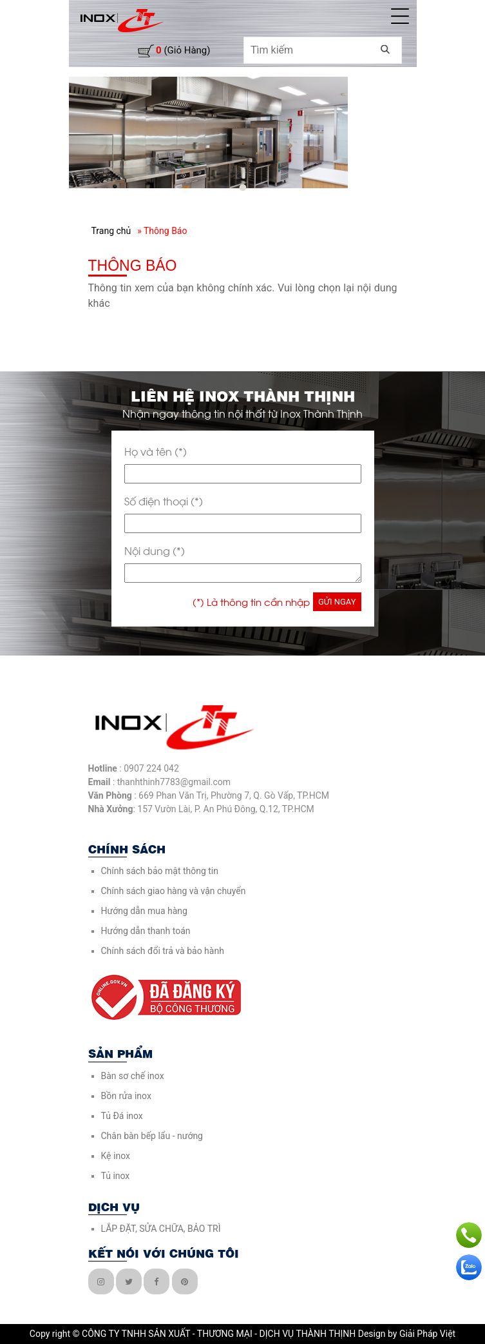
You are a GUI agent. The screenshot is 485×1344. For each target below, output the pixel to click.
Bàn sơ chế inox (132, 1076)
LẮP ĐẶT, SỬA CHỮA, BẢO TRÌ (161, 1228)
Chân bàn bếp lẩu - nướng (152, 1136)
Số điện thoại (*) (163, 500)
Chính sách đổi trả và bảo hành (162, 951)
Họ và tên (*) (155, 450)
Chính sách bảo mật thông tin (160, 871)
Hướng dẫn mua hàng (144, 911)
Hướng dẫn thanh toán (146, 931)
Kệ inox (115, 1156)
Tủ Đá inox (122, 1116)
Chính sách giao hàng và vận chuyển (173, 891)
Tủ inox (115, 1176)
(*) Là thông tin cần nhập (251, 601)
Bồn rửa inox (126, 1096)
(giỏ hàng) (183, 50)
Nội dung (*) (154, 550)
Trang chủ (111, 231)
